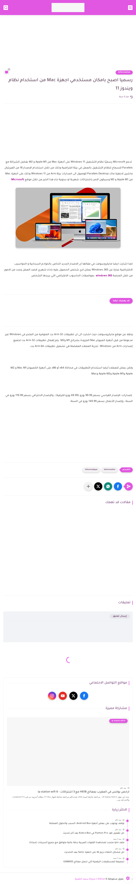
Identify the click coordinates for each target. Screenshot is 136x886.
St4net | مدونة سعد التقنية (90, 879)
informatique (91, 470)
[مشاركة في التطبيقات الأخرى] (88, 486)
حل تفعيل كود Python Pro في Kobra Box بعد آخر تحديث (93, 833)
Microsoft (17, 179)
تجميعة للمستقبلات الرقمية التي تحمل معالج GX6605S (93, 862)
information (124, 72)
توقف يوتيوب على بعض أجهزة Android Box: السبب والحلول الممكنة (86, 823)
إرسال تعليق (120, 616)
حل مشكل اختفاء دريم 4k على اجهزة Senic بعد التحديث (94, 852)
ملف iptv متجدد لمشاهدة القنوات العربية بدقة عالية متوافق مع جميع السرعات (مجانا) (76, 842)
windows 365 (103, 275)
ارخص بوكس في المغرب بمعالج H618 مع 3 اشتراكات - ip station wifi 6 (83, 792)
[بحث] (5, 7)
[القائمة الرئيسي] (130, 7)
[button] (118, 486)
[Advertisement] (68, 44)
